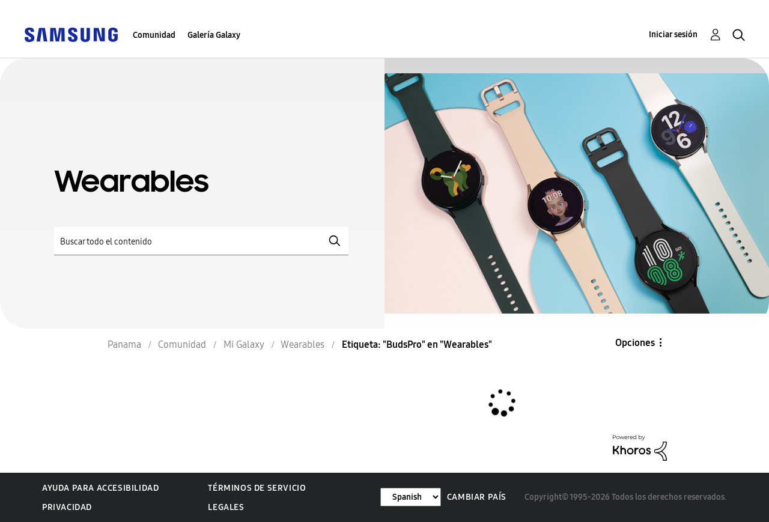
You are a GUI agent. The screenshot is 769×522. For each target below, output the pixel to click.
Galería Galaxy (213, 35)
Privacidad (67, 507)
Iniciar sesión (673, 34)
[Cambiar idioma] (410, 497)
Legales (226, 507)
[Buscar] (201, 241)
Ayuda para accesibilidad (100, 488)
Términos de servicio (257, 488)
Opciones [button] (635, 342)
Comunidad (154, 35)
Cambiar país (476, 497)
